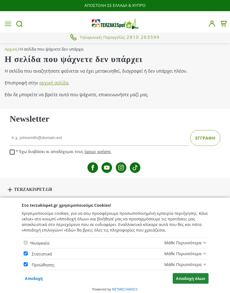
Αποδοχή (34, 278)
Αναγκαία (40, 243)
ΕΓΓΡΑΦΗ (205, 138)
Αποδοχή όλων (190, 278)
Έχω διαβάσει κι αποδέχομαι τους (60, 151)
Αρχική (11, 49)
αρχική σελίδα (53, 83)
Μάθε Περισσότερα (183, 243)
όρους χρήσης (97, 151)
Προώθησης (43, 265)
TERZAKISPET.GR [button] (33, 189)
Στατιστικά (42, 254)
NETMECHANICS (125, 289)
